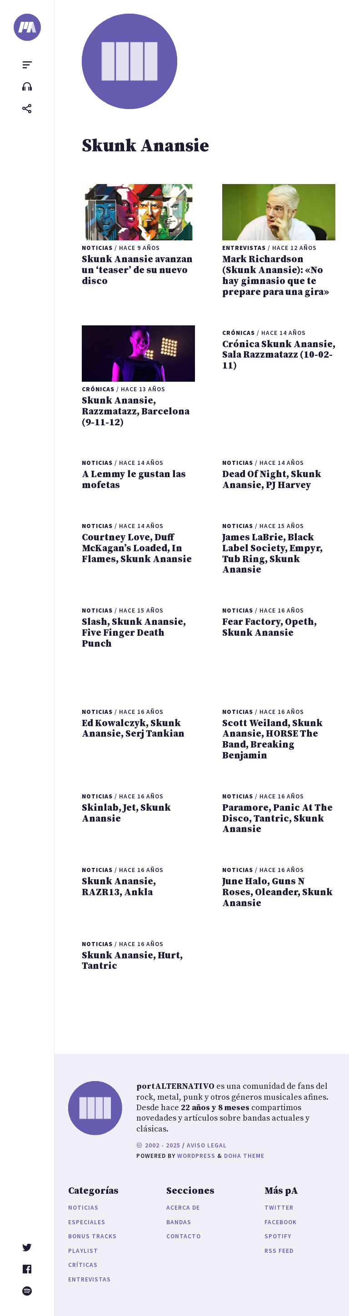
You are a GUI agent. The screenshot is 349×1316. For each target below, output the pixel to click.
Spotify (277, 1236)
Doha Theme (244, 1156)
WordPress (196, 1156)
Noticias (83, 1207)
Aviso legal (207, 1145)
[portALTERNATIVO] (27, 27)
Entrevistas (89, 1279)
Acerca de (183, 1207)
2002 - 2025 (158, 1145)
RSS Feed (279, 1251)
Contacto (183, 1236)
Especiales (86, 1222)
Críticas (83, 1265)
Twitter (279, 1207)
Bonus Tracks (92, 1236)
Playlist (83, 1251)
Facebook (280, 1222)
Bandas (178, 1222)
